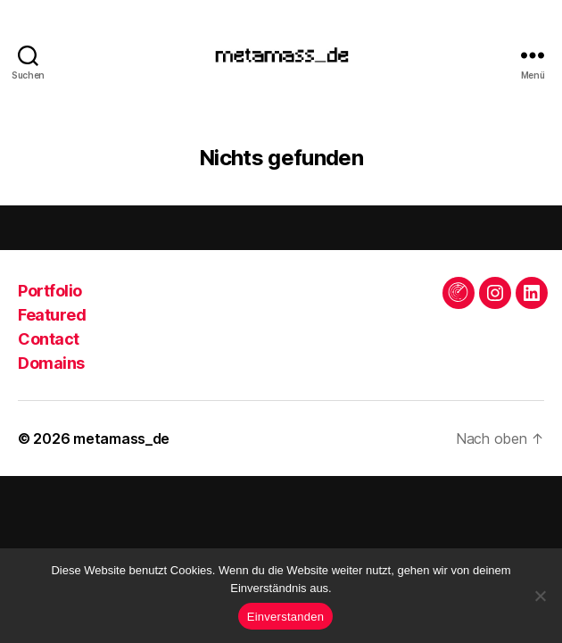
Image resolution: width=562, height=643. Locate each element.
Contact (48, 339)
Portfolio (50, 290)
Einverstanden (285, 616)
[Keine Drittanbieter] (540, 596)
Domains (51, 363)
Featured (52, 314)
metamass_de (121, 438)
